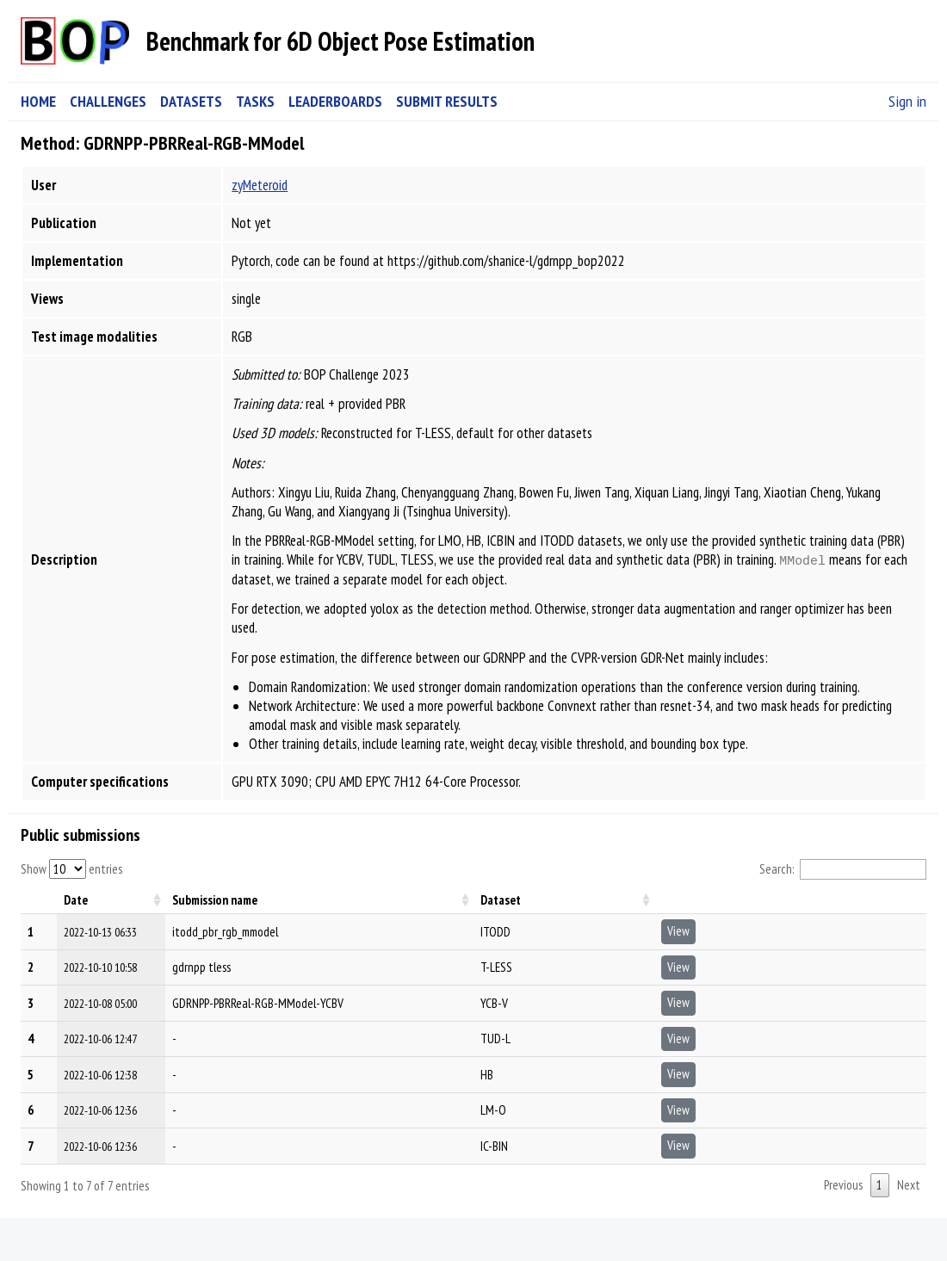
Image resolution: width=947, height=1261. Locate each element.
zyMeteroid (260, 185)
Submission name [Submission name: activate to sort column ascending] (214, 900)
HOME (38, 101)
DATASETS (191, 101)
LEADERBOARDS (335, 101)
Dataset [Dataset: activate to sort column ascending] (500, 900)
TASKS (255, 101)
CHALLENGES (108, 101)
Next (908, 1185)
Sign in (907, 101)
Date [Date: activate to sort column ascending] (76, 900)
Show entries (71, 869)
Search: (843, 869)
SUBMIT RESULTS (447, 101)
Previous (843, 1185)
